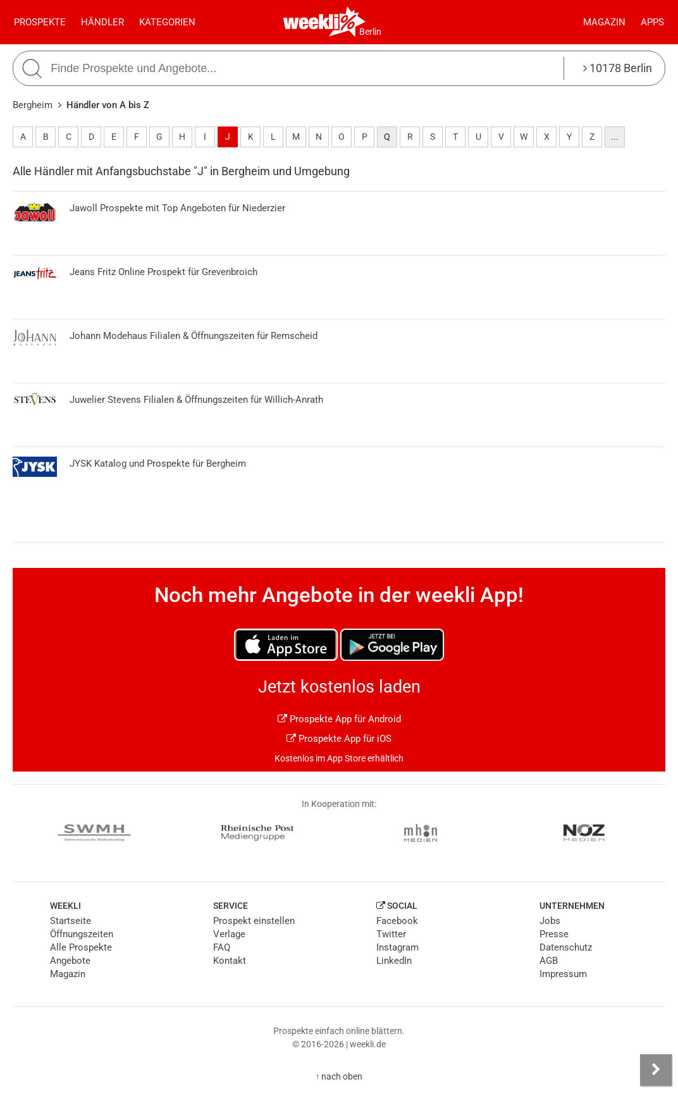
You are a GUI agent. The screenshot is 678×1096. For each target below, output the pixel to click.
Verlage (229, 934)
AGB (548, 960)
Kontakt (229, 960)
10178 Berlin (617, 68)
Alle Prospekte (81, 947)
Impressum (563, 974)
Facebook (397, 921)
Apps (652, 22)
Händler (102, 22)
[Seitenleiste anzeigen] (656, 1070)
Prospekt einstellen (254, 921)
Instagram (397, 947)
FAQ (221, 947)
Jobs (549, 921)
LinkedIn (394, 960)
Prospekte (40, 22)
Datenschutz (565, 947)
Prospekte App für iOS (339, 738)
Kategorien (167, 22)
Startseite (70, 921)
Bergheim (32, 105)
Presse (554, 934)
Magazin (604, 22)
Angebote (70, 960)
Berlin (370, 32)
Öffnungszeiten (81, 934)
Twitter (391, 934)
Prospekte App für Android (339, 719)
